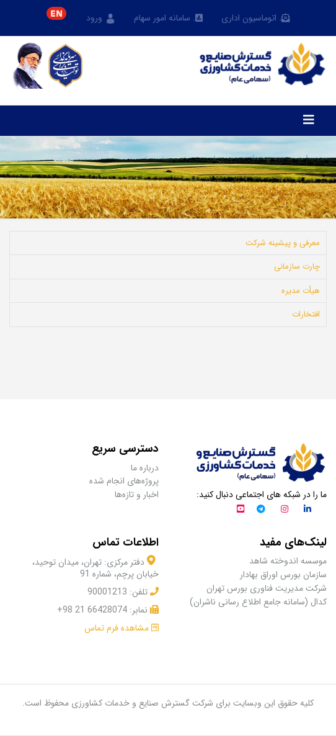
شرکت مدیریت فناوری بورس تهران (266, 589)
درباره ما (145, 468)
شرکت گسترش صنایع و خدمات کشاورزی (142, 703)
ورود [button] (100, 18)
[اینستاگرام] (284, 510)
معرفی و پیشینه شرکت (282, 242)
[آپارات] (240, 510)
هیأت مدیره (300, 290)
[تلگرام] (261, 510)
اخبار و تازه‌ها (137, 495)
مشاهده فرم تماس (116, 628)
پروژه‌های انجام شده (124, 481)
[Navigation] (308, 121)
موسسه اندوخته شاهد (288, 561)
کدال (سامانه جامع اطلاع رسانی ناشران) (258, 602)
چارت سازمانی (297, 266)
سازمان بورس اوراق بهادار (283, 575)
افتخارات (306, 314)
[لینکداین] (307, 510)
